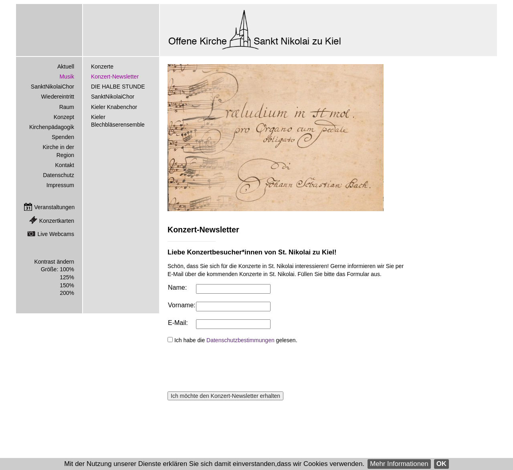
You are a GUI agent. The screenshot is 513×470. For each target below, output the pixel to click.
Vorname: (181, 305)
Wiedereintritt (57, 96)
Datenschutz (58, 175)
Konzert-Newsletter (115, 76)
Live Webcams (55, 234)
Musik (66, 76)
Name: (177, 287)
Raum (66, 107)
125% (67, 277)
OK (441, 464)
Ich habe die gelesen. (235, 340)
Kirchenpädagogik (51, 127)
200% (67, 293)
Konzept (64, 117)
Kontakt (64, 165)
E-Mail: (178, 322)
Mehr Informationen (399, 464)
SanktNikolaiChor (112, 96)
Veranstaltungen (54, 207)
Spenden (63, 137)
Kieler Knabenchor (114, 107)
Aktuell (65, 66)
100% (67, 269)
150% (67, 285)
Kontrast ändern (54, 261)
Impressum (60, 185)
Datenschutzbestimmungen (240, 340)
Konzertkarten (56, 221)
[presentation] (228, 367)
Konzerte (102, 66)
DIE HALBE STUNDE (118, 86)
